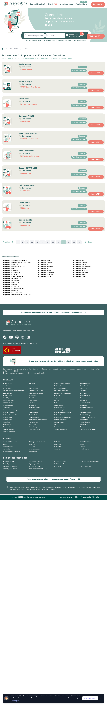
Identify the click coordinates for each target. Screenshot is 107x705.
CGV (76, 497)
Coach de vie (83, 388)
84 (48, 242)
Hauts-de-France (12, 276)
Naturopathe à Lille (34, 466)
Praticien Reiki (7, 417)
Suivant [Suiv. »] (88, 242)
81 (32, 242)
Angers (79, 276)
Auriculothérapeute (34, 386)
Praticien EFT (33, 410)
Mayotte (9, 284)
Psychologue (7, 422)
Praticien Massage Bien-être (62, 412)
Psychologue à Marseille (10, 466)
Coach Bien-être (33, 388)
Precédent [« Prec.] (8, 242)
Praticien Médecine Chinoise (11, 415)
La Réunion (10, 280)
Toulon (79, 268)
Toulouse (45, 266)
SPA (55, 424)
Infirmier (56, 400)
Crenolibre (7, 331)
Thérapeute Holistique (60, 429)
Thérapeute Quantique (9, 431)
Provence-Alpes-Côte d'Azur (16, 294)
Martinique (10, 282)
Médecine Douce (8, 405)
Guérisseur (83, 398)
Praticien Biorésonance (86, 407)
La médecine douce (66, 4)
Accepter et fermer (90, 698)
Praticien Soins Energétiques (62, 417)
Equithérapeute (7, 395)
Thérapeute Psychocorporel (88, 429)
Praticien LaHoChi (34, 412)
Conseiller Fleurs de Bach (36, 390)
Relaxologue (32, 424)
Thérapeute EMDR (34, 429)
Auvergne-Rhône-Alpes (15, 260)
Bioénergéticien (58, 386)
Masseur (56, 403)
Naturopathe (32, 405)
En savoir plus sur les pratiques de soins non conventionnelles (24, 373)
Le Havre (79, 270)
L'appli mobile (81, 4)
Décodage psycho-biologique (62, 393)
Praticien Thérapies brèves (87, 417)
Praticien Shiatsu (34, 417)
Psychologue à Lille (34, 464)
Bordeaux (45, 276)
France (26, 49)
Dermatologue (7, 393)
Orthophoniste (58, 405)
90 (79, 242)
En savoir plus (14, 701)
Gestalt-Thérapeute (34, 398)
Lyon (43, 264)
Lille (78, 260)
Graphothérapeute (59, 398)
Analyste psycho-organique (62, 383)
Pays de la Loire (12, 292)
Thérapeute (83, 427)
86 (58, 242)
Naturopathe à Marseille (87, 464)
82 (37, 242)
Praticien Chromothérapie (10, 410)
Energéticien (83, 393)
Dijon (78, 274)
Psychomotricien (33, 422)
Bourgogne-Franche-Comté (16, 262)
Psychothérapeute (85, 422)
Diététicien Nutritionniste (36, 393)
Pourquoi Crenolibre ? (37, 4)
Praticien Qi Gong (85, 415)
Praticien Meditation (86, 412)
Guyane (9, 274)
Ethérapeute (32, 395)
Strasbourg (45, 274)
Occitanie (10, 290)
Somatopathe (7, 427)
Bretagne (10, 264)
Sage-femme (83, 424)
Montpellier (45, 272)
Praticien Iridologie (8, 412)
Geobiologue (7, 398)
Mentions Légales (66, 497)
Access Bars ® (7, 383)
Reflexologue (7, 424)
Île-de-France (11, 278)
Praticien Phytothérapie (36, 415)
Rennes (79, 262)
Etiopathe (57, 395)
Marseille (44, 262)
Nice (43, 268)
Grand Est (10, 270)
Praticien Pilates (59, 415)
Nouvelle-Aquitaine (13, 288)
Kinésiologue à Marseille (10, 468)
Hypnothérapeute (8, 400)
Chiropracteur (13, 49)
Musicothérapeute (85, 403)
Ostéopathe (6, 407)
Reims (79, 264)
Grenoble (80, 272)
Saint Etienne (81, 266)
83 (42, 242)
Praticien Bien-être (59, 407)
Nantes (44, 270)
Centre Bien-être (85, 386)
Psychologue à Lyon (85, 466)
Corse (8, 268)
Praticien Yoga (7, 419)
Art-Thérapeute (7, 386)
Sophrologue (58, 427)
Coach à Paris (58, 466)
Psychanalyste (84, 419)
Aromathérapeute (85, 383)
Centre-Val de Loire (13, 266)
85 (53, 242)
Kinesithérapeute (8, 403)
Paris (43, 260)
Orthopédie (83, 405)
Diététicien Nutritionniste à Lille (38, 468)
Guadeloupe (11, 272)
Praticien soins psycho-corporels (38, 419)
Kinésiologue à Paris (60, 464)
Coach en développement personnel (13, 390)
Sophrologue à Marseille (36, 461)
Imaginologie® (33, 400)
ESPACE (52, 4)
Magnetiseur (32, 403)
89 (74, 242)
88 (69, 242)
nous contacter (50, 489)
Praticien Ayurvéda (34, 407)
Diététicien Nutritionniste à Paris (89, 461)
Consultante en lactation (61, 390)
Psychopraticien (59, 422)
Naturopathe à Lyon (60, 461)
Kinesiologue (83, 400)
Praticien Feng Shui (59, 410)
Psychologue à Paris (9, 461)
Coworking (83, 390)
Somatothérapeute (34, 427)
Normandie (10, 286)
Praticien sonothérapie (60, 419)
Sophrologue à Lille (8, 464)
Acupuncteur (32, 383)
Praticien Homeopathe (86, 410)
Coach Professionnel (60, 388)
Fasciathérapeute (85, 395)
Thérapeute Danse (8, 429)
